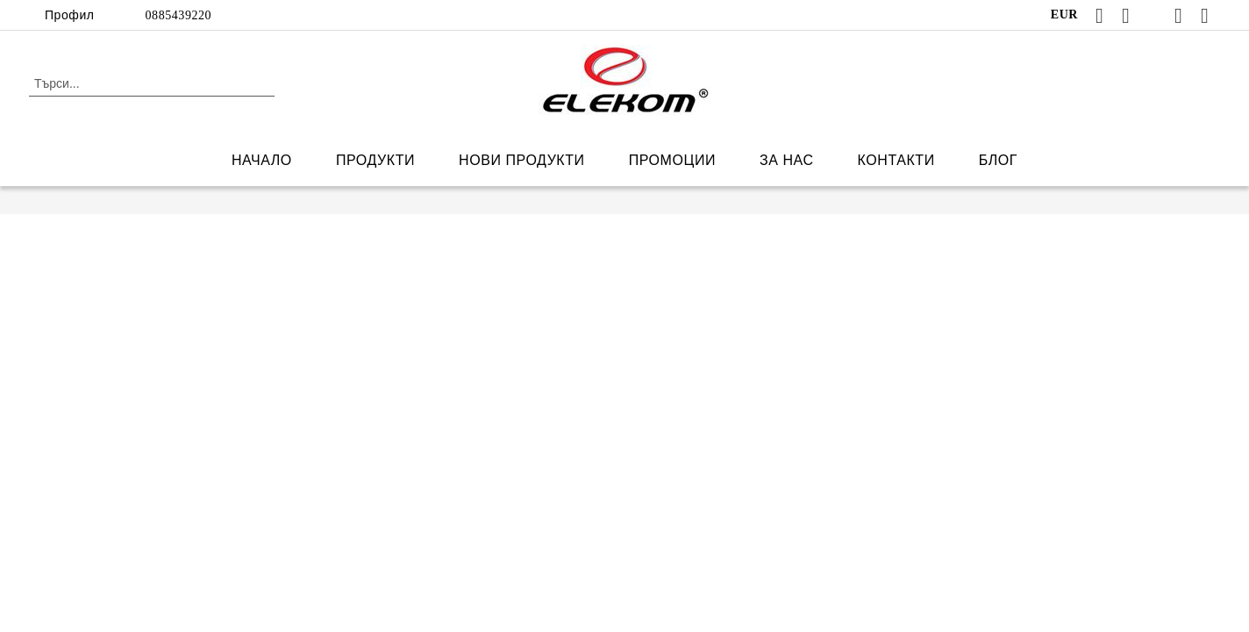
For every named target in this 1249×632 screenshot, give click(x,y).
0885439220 (179, 15)
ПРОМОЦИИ (672, 160)
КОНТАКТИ (896, 160)
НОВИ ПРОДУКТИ (522, 160)
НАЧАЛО (262, 160)
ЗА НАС (787, 160)
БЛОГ (998, 160)
